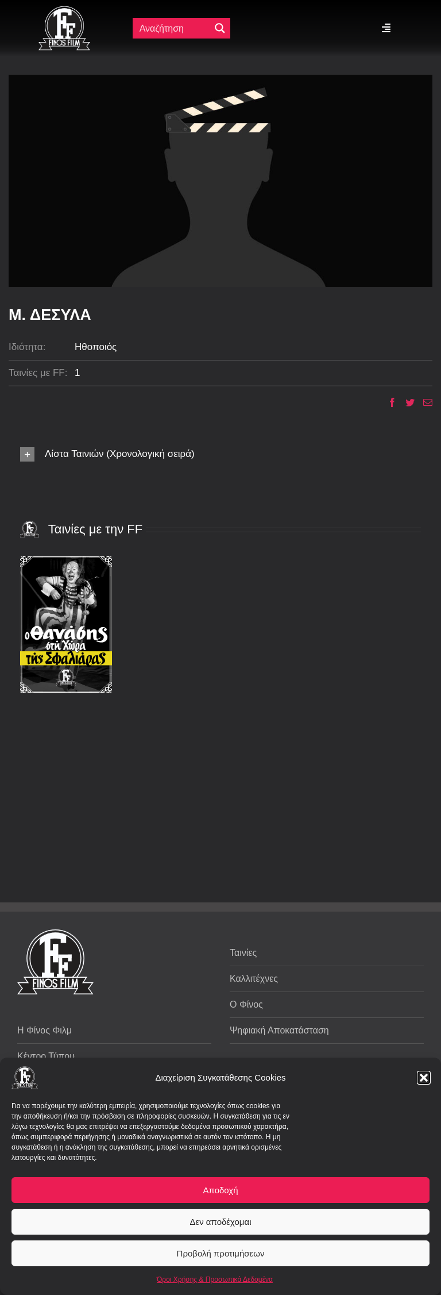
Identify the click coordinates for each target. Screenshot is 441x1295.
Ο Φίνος (246, 1004)
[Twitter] (406, 402)
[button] (424, 1077)
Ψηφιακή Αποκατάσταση (279, 1030)
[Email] (423, 402)
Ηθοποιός (96, 346)
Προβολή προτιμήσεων (221, 1253)
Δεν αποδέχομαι (220, 1222)
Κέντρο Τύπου (46, 1056)
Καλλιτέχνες (254, 978)
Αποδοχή (220, 1190)
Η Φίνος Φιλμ (44, 1030)
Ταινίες (243, 953)
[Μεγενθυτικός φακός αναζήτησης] (220, 28)
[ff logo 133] (64, 10)
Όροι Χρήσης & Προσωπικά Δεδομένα (215, 1279)
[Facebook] (388, 402)
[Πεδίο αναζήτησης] (174, 28)
